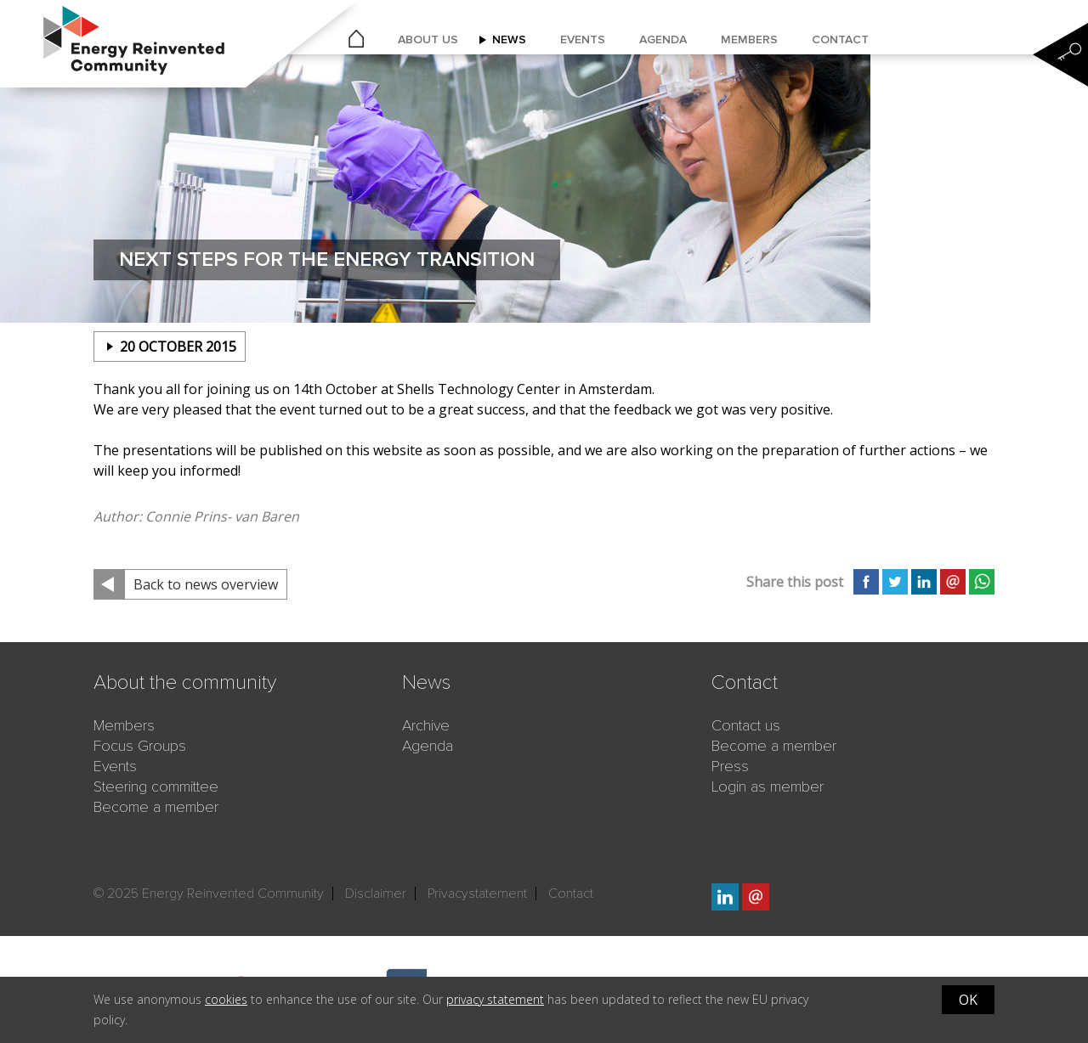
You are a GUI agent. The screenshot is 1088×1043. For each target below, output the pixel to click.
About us (428, 39)
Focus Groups (140, 745)
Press (730, 766)
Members (749, 39)
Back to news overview (205, 584)
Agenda (663, 39)
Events (582, 39)
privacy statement (495, 999)
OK (968, 999)
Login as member (767, 786)
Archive (426, 725)
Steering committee (156, 786)
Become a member (156, 807)
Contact (840, 39)
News (509, 39)
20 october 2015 (178, 346)
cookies (226, 999)
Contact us (745, 725)
